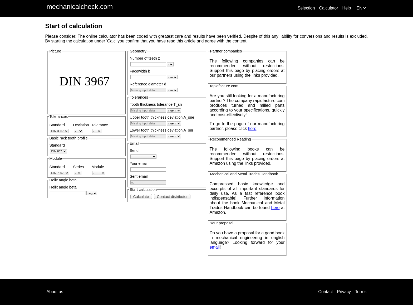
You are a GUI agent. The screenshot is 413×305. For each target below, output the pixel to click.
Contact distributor (172, 197)
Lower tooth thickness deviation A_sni (161, 130)
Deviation (81, 125)
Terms (361, 291)
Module (98, 167)
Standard (57, 125)
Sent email (139, 176)
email (215, 247)
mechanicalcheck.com (80, 6)
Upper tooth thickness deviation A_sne (162, 117)
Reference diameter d (148, 84)
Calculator (328, 8)
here (252, 128)
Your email (139, 163)
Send (134, 150)
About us (55, 291)
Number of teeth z (145, 58)
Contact (325, 291)
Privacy (344, 291)
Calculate (141, 197)
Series (78, 167)
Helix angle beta (63, 187)
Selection (306, 8)
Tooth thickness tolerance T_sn (156, 104)
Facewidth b (140, 71)
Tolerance (100, 125)
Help (346, 8)
